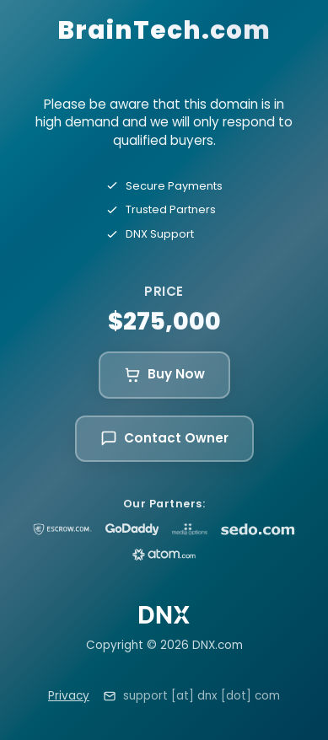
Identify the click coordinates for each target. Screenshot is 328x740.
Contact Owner (164, 438)
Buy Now (164, 374)
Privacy (68, 696)
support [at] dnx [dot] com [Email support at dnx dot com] (201, 696)
